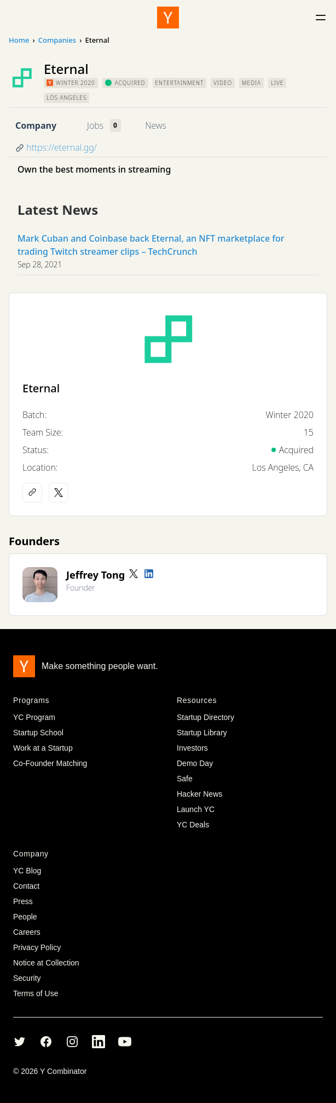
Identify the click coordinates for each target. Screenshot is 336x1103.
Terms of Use (35, 993)
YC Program (34, 717)
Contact (26, 886)
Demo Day (195, 763)
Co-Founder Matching (50, 763)
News (155, 125)
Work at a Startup (43, 748)
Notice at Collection (46, 962)
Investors (192, 748)
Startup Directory (205, 717)
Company (35, 125)
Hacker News (199, 794)
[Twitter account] (133, 573)
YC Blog (27, 870)
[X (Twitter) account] (58, 492)
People (25, 916)
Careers (26, 932)
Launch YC (196, 809)
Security (27, 978)
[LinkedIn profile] (148, 573)
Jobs (95, 125)
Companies (57, 40)
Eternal (41, 388)
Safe (185, 778)
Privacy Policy (37, 947)
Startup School (38, 732)
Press (23, 901)
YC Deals (193, 824)
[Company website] (32, 492)
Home (19, 40)
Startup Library (202, 732)
